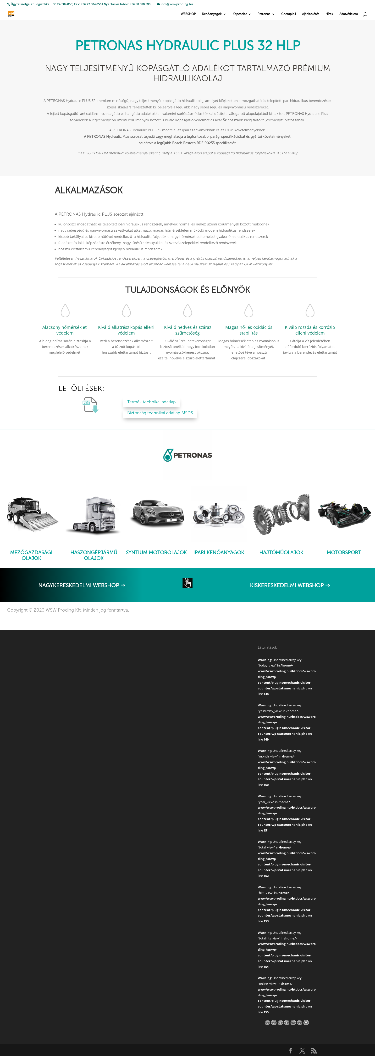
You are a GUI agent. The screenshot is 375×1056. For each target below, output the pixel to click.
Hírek (329, 14)
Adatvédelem (348, 14)
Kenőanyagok (212, 14)
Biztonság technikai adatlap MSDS (160, 413)
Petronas (264, 14)
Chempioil (288, 14)
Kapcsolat (240, 14)
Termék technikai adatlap (151, 402)
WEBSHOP (188, 14)
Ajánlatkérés (310, 14)
